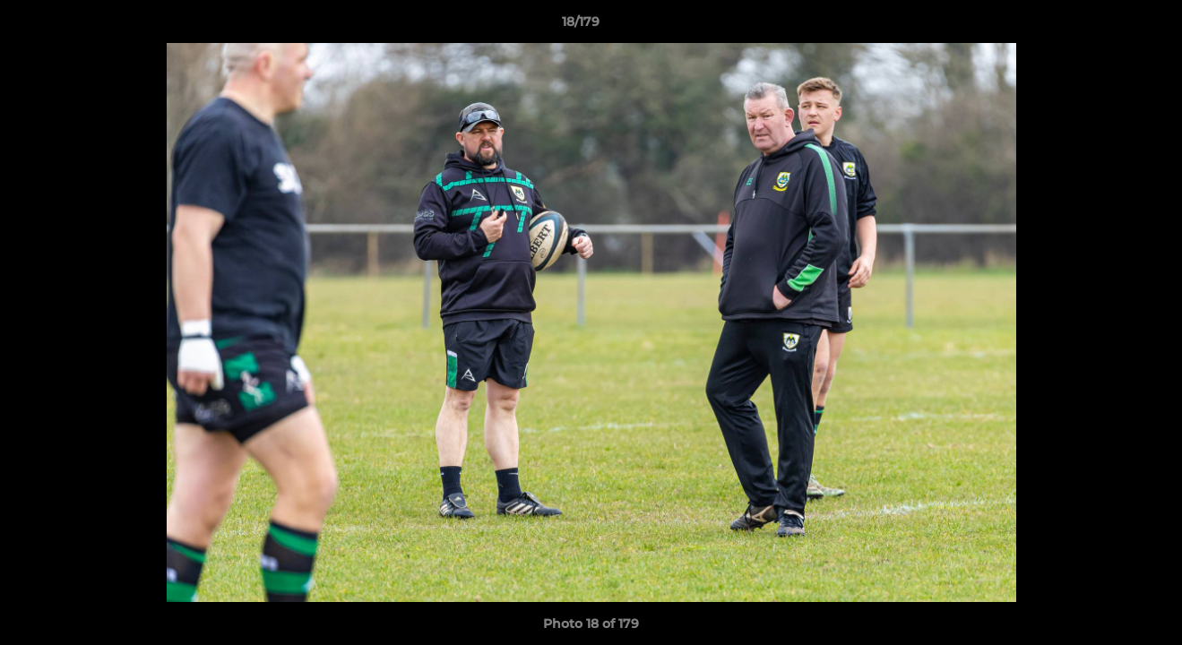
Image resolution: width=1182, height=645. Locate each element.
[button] (1106, 26)
